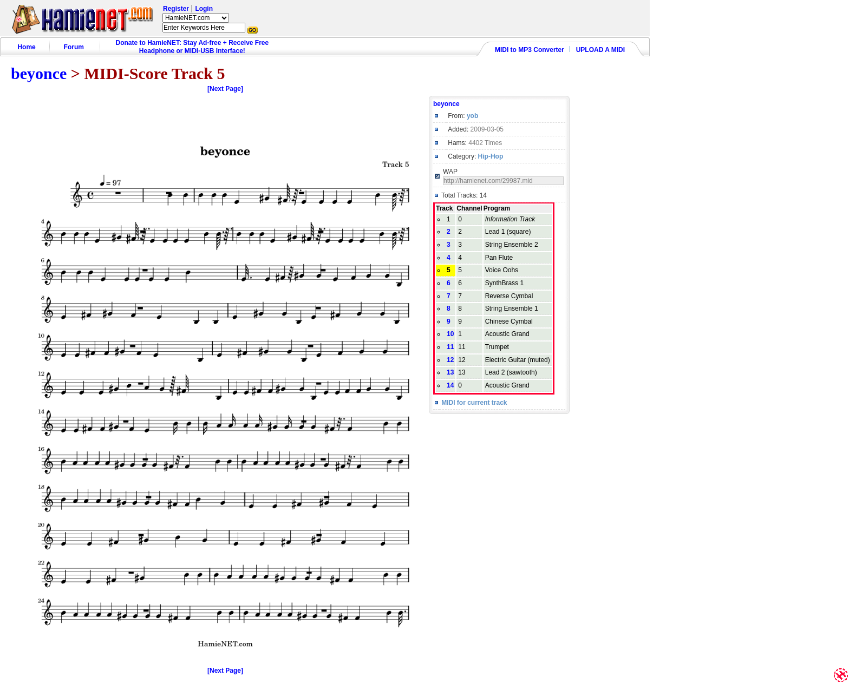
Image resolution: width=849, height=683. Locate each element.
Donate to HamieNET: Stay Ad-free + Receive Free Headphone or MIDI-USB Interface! (192, 47)
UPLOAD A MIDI (600, 50)
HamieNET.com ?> (195, 18)
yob (472, 116)
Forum (74, 47)
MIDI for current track (474, 402)
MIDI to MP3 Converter (529, 50)
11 (450, 347)
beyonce (39, 73)
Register (176, 8)
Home (26, 47)
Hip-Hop (491, 156)
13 (450, 372)
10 (450, 334)
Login (204, 8)
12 (450, 360)
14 (450, 385)
